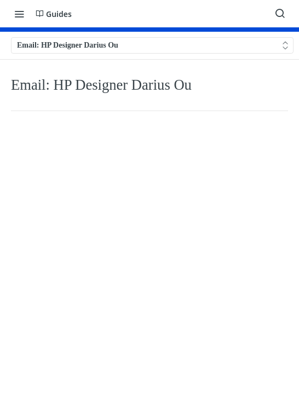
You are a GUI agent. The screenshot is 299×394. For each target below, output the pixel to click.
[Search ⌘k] (280, 13)
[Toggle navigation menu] (19, 13)
